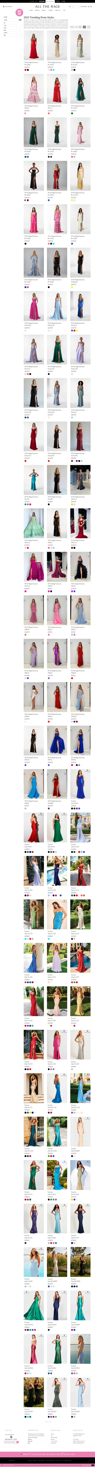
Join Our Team (30, 1441)
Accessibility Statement (67, 1460)
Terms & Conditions (50, 1460)
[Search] (73, 6)
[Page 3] (49, 1422)
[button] (83, 6)
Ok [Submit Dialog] (92, 1465)
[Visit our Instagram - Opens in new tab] (7, 1430)
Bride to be (53, 1439)
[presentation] (19, 20)
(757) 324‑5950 (76, 1439)
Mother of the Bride (54, 1437)
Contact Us (30, 1439)
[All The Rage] (47, 7)
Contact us (30, 1460)
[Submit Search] (70, 6)
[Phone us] (7, 6)
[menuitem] (73, 6)
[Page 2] (47, 1422)
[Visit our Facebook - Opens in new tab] (5, 1430)
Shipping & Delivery (42, 1460)
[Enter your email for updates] (12, 1442)
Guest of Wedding (54, 1441)
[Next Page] (51, 1422)
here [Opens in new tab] (80, 1465)
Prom (52, 1435)
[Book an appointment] (19, 12)
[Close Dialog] (2, 1465)
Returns (35, 1460)
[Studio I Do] (11, 1438)
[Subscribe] (18, 1442)
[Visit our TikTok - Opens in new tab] (10, 1430)
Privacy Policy (58, 1460)
